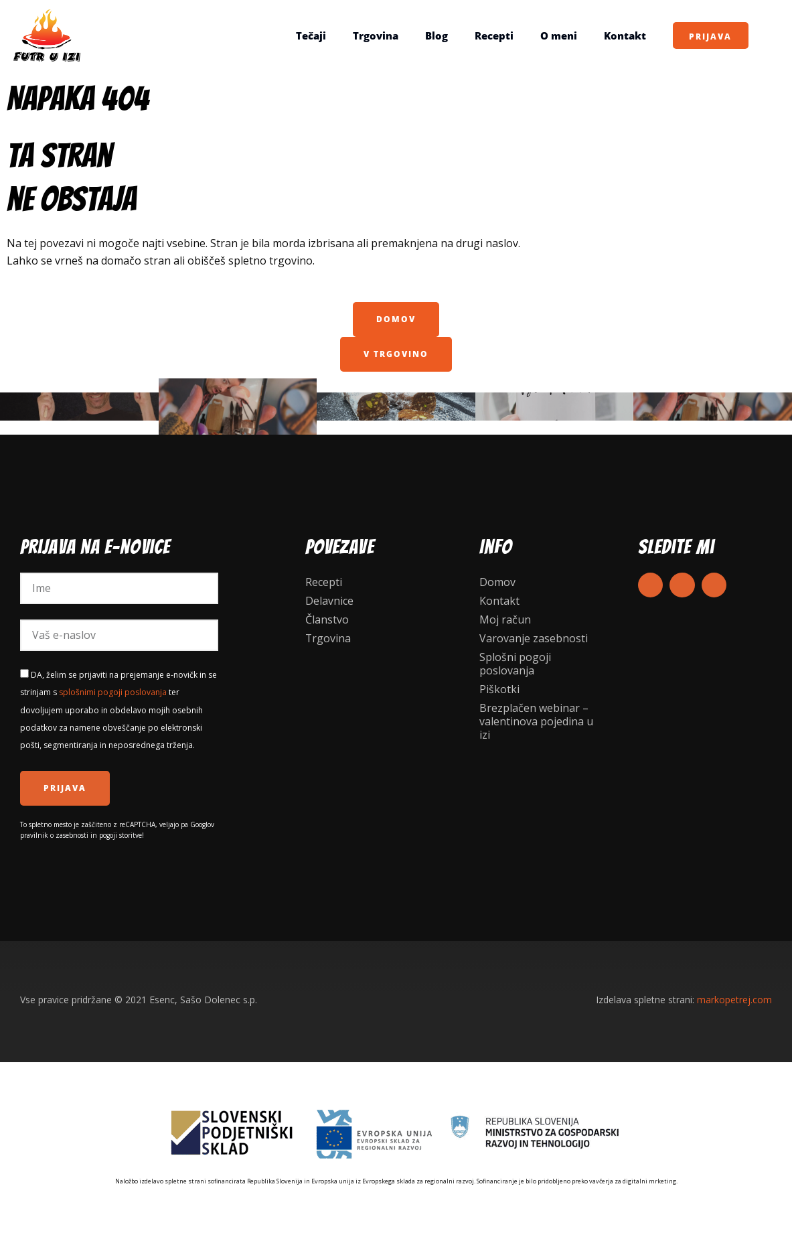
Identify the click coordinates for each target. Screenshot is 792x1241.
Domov (497, 582)
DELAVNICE (713, 406)
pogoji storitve (120, 835)
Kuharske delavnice (237, 406)
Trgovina (375, 35)
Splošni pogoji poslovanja (515, 664)
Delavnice (329, 600)
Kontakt (624, 35)
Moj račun (505, 619)
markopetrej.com (734, 999)
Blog (435, 35)
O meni (558, 35)
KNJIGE (79, 406)
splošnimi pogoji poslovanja (113, 692)
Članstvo (327, 619)
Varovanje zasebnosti (533, 638)
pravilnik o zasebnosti (54, 835)
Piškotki (499, 689)
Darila (554, 406)
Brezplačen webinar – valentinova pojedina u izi (536, 721)
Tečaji (310, 35)
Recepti (493, 35)
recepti (396, 406)
